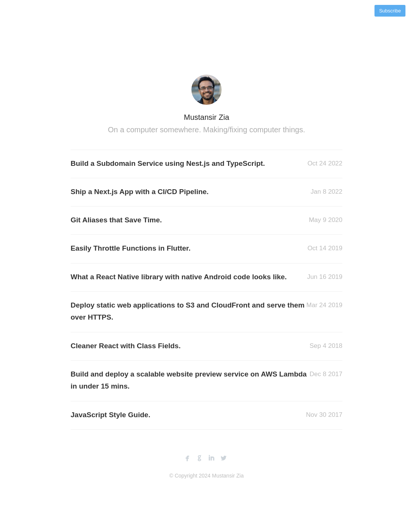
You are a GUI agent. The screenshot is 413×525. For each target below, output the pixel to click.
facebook (187, 458)
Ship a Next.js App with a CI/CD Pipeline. (140, 192)
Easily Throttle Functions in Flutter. (131, 248)
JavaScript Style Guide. (110, 415)
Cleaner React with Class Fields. (125, 346)
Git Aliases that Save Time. (116, 220)
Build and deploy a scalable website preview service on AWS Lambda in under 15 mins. (189, 380)
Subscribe (390, 11)
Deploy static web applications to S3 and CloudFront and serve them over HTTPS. (188, 311)
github (199, 458)
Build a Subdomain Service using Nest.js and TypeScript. (168, 163)
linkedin (211, 458)
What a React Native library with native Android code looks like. (179, 277)
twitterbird (224, 458)
